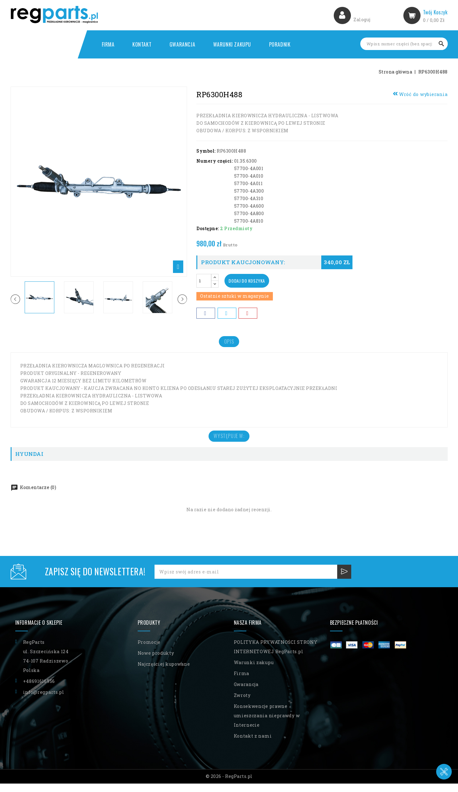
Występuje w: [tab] (229, 442)
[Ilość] (203, 281)
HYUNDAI (29, 462)
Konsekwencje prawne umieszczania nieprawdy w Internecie (267, 724)
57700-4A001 (248, 168)
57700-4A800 (249, 213)
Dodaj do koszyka (249, 280)
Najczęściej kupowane (164, 672)
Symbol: (206, 151)
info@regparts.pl (43, 701)
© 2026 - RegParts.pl (229, 785)
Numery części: (214, 161)
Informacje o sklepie (38, 631)
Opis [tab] (229, 343)
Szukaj (441, 44)
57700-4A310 (248, 198)
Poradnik (280, 44)
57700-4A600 (249, 206)
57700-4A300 (249, 191)
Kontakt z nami (253, 744)
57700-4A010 (248, 176)
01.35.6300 (245, 161)
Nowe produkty (156, 661)
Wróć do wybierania (420, 94)
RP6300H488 (231, 151)
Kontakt (141, 44)
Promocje (149, 650)
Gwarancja (182, 44)
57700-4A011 (248, 183)
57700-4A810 (248, 221)
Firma (108, 44)
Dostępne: (207, 228)
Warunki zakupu (232, 44)
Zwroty (242, 704)
